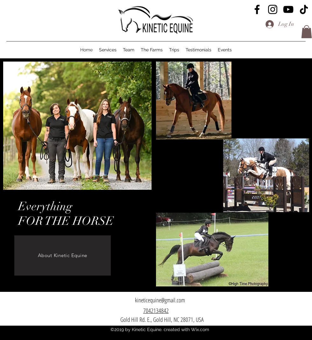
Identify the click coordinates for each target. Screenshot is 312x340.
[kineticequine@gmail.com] (160, 300)
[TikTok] (304, 9)
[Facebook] (257, 9)
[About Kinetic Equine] (62, 255)
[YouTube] (288, 9)
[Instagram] (272, 9)
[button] (306, 31)
